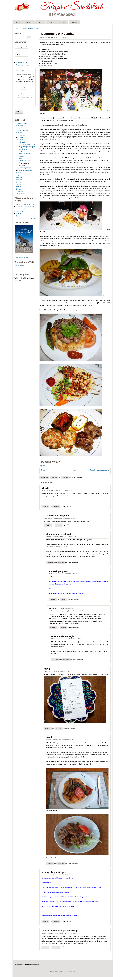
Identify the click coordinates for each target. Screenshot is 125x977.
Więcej (33, 218)
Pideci (21, 158)
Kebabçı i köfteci (24, 154)
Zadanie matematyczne (25, 88)
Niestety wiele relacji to (63, 636)
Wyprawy (19, 179)
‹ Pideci (42, 470)
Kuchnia (19, 132)
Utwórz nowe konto (22, 63)
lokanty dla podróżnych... (55, 872)
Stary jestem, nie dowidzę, (60, 534)
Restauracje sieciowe (26, 161)
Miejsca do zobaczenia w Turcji (25, 204)
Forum (40, 22)
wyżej (74, 471)
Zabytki (18, 182)
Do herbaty (20, 191)
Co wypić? (21, 137)
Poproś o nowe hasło (22, 65)
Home (18, 22)
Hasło (17, 55)
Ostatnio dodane (21, 123)
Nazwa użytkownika (22, 47)
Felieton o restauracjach (61, 608)
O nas (51, 22)
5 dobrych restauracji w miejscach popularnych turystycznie (27, 147)
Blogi (16, 28)
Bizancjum (19, 216)
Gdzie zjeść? (21, 142)
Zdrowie (19, 186)
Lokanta (22, 156)
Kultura (18, 172)
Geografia (19, 128)
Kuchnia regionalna (24, 168)
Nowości (62, 22)
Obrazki (46, 488)
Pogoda (18, 175)
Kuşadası (42, 466)
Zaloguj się (54, 477)
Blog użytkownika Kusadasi (31, 28)
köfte (85, 743)
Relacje (28, 22)
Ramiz (49, 737)
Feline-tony (20, 194)
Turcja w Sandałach (71, 7)
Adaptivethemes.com (69, 971)
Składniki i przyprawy (24, 170)
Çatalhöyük (19, 211)
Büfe (20, 151)
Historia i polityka (22, 130)
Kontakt (74, 22)
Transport (19, 177)
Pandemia (19, 214)
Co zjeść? (20, 139)
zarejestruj (65, 477)
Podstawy (19, 125)
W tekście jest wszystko (56, 515)
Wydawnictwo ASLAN (21, 258)
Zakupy (18, 184)
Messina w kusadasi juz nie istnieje (60, 930)
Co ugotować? (22, 135)
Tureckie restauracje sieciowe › (100, 470)
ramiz (47, 669)
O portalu (19, 189)
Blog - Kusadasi (44, 477)
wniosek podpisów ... (60, 571)
